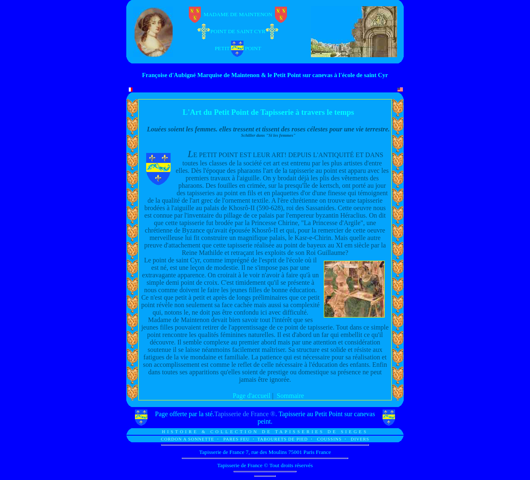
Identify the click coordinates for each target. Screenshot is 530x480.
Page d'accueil (251, 395)
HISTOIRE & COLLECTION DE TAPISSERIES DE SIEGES (265, 431)
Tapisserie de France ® (244, 413)
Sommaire (290, 395)
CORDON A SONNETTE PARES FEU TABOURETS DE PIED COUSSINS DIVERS (265, 439)
